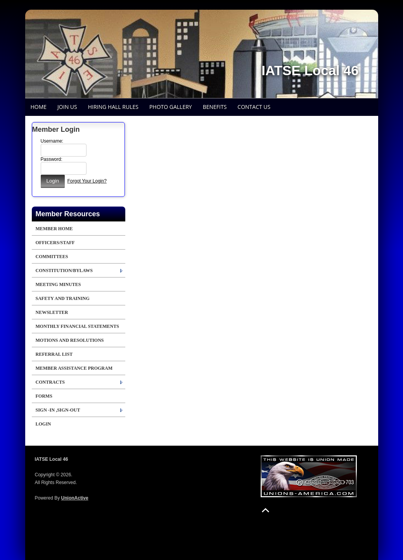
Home (39, 106)
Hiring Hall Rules (113, 106)
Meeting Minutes (58, 284)
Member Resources (68, 214)
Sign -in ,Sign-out (58, 410)
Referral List (54, 354)
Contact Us (253, 106)
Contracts (50, 382)
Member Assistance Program (74, 368)
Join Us (67, 106)
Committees (52, 256)
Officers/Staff (55, 242)
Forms (44, 396)
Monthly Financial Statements (77, 326)
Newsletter (52, 312)
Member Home (54, 228)
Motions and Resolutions (70, 340)
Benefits (215, 106)
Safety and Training (63, 298)
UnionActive (74, 498)
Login (43, 424)
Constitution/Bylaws (64, 270)
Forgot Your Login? (86, 181)
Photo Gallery (170, 106)
